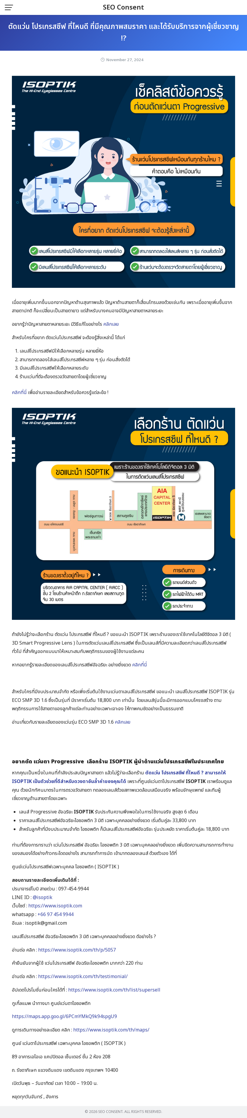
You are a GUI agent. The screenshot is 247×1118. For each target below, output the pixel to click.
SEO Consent (123, 8)
